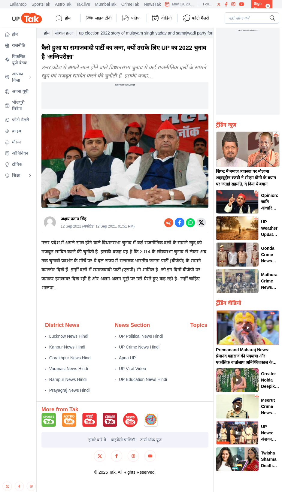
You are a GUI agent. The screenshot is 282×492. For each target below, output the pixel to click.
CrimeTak (130, 4)
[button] (18, 34)
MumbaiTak (106, 4)
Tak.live (83, 4)
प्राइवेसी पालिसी (123, 439)
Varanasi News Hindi (68, 368)
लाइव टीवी (99, 18)
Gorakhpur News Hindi (70, 357)
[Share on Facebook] (179, 222)
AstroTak (63, 4)
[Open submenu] (30, 77)
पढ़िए (131, 18)
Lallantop (18, 4)
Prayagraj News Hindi (69, 390)
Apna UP (127, 357)
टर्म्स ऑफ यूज (151, 439)
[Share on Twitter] (201, 222)
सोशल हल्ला (64, 33)
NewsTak (152, 4)
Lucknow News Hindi (68, 336)
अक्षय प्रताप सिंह (73, 218)
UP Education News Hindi (143, 379)
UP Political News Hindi (141, 336)
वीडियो (162, 18)
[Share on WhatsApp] (190, 222)
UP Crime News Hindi (139, 347)
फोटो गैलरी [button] (195, 18)
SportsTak (41, 4)
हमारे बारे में (97, 439)
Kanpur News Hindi (67, 347)
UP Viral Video (132, 368)
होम (63, 18)
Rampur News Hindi (67, 379)
